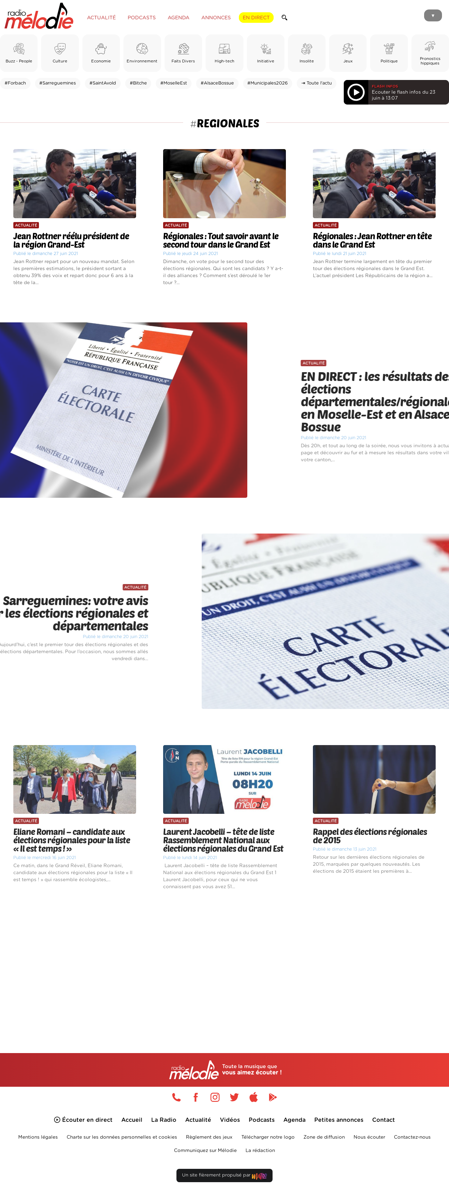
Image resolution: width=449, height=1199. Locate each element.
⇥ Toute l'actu (316, 83)
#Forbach (15, 83)
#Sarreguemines (57, 83)
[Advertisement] (224, 963)
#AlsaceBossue (217, 83)
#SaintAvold (102, 83)
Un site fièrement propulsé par (224, 1176)
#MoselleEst (173, 83)
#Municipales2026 (267, 83)
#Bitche (138, 83)
